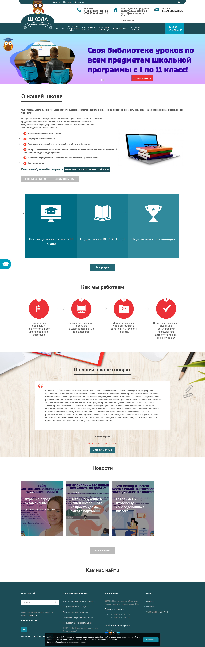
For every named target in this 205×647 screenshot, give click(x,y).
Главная (60, 28)
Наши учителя (120, 28)
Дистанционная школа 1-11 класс (79, 601)
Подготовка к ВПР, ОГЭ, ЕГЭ (88, 28)
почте (34, 615)
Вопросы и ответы (136, 28)
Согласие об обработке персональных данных (66, 642)
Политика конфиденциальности (78, 617)
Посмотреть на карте (114, 609)
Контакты (79, 2)
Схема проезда (127, 20)
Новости (67, 2)
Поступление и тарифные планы (73, 28)
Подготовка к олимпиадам (104, 28)
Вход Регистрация (174, 28)
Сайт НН (164, 611)
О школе (56, 2)
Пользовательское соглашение (77, 622)
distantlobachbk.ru (172, 10)
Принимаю (151, 639)
